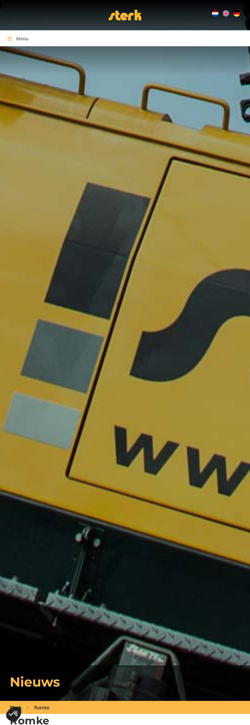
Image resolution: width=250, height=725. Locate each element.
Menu (18, 38)
